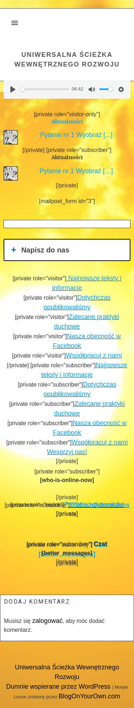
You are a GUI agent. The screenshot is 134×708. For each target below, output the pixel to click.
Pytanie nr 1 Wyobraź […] (74, 170)
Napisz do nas (39, 250)
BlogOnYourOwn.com (89, 696)
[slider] (44, 89)
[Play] (13, 89)
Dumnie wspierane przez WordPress (59, 686)
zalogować (47, 620)
